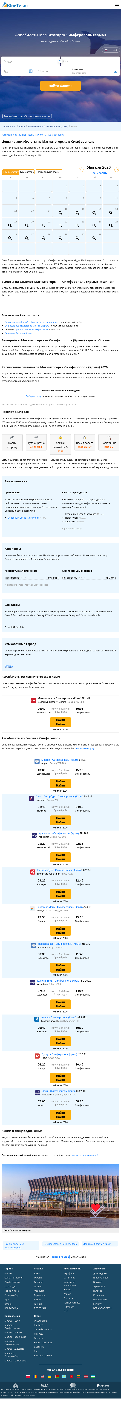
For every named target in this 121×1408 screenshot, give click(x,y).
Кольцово (98, 1295)
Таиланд (38, 1282)
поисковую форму (84, 748)
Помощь (38, 1336)
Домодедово (100, 1273)
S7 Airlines (69, 1277)
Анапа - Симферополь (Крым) (59, 1017)
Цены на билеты (37, 134)
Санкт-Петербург (13, 1277)
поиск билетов (60, 1256)
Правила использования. (58, 1402)
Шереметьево (100, 1277)
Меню (117, 4)
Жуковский (99, 1286)
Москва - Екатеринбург (11, 1358)
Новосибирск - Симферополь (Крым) (60, 943)
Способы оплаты (43, 1332)
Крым (37, 1273)
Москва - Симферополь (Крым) (59, 759)
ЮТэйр (67, 1289)
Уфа (6, 1299)
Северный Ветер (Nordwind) (23, 517)
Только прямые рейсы (48, 172)
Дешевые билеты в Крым (18, 333)
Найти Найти (60, 722)
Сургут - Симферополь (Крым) (60, 1054)
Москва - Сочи (12, 1323)
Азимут (67, 1293)
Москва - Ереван (13, 1335)
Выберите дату (33, 396)
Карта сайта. (75, 1402)
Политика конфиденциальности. (34, 1402)
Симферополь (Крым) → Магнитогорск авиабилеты (32, 321)
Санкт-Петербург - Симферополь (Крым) (60, 796)
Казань (8, 1303)
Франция (39, 1290)
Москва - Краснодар (15, 1339)
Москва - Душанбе (14, 1351)
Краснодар (10, 1286)
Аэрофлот (69, 1273)
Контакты (39, 1328)
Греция (38, 1303)
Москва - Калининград (11, 1346)
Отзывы (38, 1341)
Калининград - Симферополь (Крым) (59, 980)
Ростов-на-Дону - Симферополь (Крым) (60, 907)
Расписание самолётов (14, 134)
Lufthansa (69, 1306)
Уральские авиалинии (70, 1284)
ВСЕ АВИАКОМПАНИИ (73, 1313)
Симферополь (12, 1282)
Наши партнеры (43, 1345)
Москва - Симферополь (12, 1330)
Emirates (68, 1298)
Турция (38, 1277)
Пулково (97, 1290)
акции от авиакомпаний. (85, 1155)
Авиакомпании (56, 134)
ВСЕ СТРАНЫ (41, 1308)
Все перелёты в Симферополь (60, 1243)
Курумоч (98, 1303)
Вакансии (39, 1350)
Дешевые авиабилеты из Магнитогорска (27, 325)
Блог (36, 1354)
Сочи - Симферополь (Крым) (59, 1091)
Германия (39, 1295)
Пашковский (100, 1299)
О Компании (41, 1323)
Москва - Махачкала (15, 1363)
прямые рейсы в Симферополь (32, 329)
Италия (38, 1286)
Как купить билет (43, 1358)
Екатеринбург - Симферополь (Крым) (59, 870)
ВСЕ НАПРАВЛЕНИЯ (14, 1368)
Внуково (97, 1282)
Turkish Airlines (72, 1302)
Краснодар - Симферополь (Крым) (59, 833)
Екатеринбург (11, 1295)
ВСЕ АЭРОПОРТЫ (102, 1308)
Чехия (37, 1299)
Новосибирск (11, 1290)
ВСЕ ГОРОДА (11, 1308)
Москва (9, 665)
